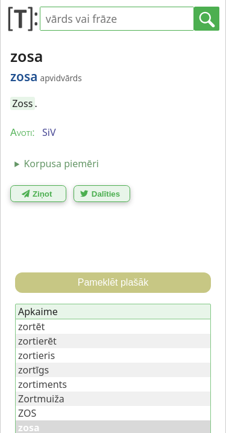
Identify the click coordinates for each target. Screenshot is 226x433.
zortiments (42, 384)
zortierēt (37, 341)
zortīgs (33, 369)
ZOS (27, 413)
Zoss (22, 103)
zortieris (36, 355)
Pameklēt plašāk (113, 282)
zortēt (31, 326)
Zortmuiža (41, 398)
